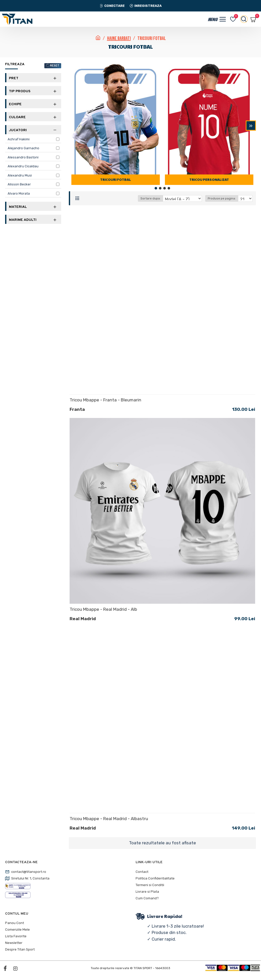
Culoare (17, 117)
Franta (77, 409)
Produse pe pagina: (222, 198)
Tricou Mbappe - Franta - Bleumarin (105, 399)
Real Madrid (83, 618)
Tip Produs (19, 91)
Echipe (15, 104)
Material (18, 207)
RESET (54, 65)
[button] (251, 125)
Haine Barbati (119, 38)
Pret (13, 78)
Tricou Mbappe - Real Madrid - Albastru (109, 818)
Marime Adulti (22, 220)
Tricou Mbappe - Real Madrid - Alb (103, 609)
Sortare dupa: (150, 198)
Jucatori (18, 130)
